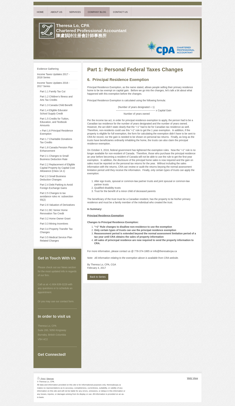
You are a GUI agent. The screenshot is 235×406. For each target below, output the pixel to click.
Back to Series (98, 276)
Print (41, 379)
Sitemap (50, 379)
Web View (192, 378)
